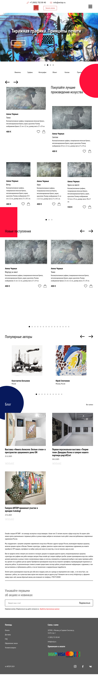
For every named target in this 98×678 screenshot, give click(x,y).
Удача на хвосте (74, 188)
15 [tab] (68, 330)
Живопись (18, 74)
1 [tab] (44, 65)
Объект (55, 74)
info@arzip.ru (52, 645)
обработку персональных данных (50, 613)
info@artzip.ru (59, 2)
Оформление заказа (11, 647)
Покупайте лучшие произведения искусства (67, 92)
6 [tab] (43, 330)
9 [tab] (51, 330)
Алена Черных (12, 117)
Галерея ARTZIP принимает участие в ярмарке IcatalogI (22, 513)
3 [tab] (50, 65)
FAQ (6, 643)
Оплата (7, 634)
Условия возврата (10, 651)
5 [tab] (40, 330)
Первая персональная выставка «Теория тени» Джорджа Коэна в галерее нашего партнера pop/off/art (71, 455)
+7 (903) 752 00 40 (38, 2)
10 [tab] (54, 330)
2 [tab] (47, 65)
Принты (79, 74)
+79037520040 (55, 581)
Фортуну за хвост (12, 275)
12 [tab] (60, 330)
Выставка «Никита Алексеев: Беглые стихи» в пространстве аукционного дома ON (25, 454)
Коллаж (67, 74)
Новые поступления (18, 234)
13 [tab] (63, 330)
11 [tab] (57, 330)
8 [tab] (49, 330)
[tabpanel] (49, 40)
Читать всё (10, 467)
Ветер (8, 188)
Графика (30, 74)
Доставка (8, 638)
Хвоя (39, 188)
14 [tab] (65, 330)
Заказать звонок (50, 8)
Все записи (89, 408)
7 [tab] (46, 330)
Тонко (8, 120)
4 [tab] (53, 65)
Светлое (55, 140)
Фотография (43, 74)
